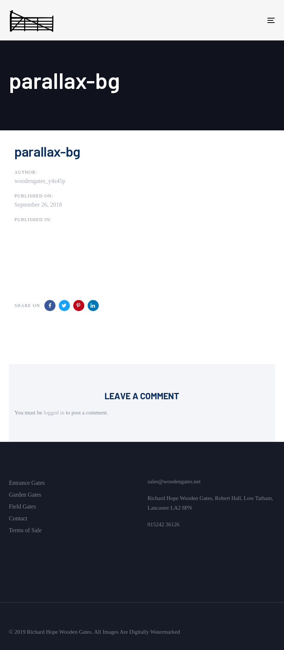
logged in (54, 413)
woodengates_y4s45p (39, 181)
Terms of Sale (25, 530)
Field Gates (22, 506)
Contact (18, 518)
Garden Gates (25, 494)
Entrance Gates (27, 483)
